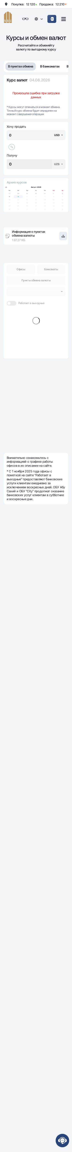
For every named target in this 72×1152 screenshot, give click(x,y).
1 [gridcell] (53, 193)
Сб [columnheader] (54, 190)
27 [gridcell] (9, 193)
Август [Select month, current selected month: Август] (33, 187)
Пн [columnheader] (9, 190)
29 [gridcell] (27, 193)
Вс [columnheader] (62, 190)
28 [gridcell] (18, 193)
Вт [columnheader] (18, 190)
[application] (36, 198)
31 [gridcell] (45, 193)
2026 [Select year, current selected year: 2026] (39, 187)
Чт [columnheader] (36, 190)
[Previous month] (6, 187)
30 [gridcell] (36, 193)
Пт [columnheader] (45, 190)
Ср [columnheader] (27, 190)
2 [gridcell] (62, 193)
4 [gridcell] (18, 196)
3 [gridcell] (9, 196)
